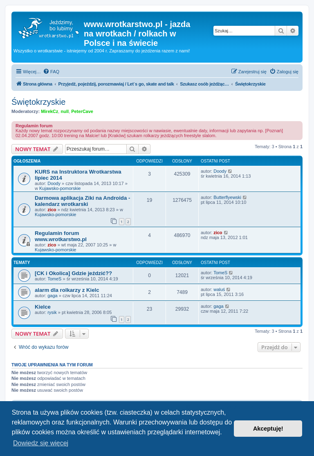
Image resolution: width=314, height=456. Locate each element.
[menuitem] (51, 72)
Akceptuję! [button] (268, 428)
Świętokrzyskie (38, 101)
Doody (54, 183)
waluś (219, 289)
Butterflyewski (227, 197)
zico (51, 209)
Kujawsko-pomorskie (60, 188)
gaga (52, 295)
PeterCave (82, 111)
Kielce (43, 307)
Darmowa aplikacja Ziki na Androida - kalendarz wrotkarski (82, 201)
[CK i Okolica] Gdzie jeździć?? (73, 273)
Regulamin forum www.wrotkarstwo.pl (61, 236)
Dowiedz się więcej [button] (40, 443)
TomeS (54, 278)
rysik (52, 312)
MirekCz (49, 111)
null (65, 111)
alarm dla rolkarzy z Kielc (67, 290)
